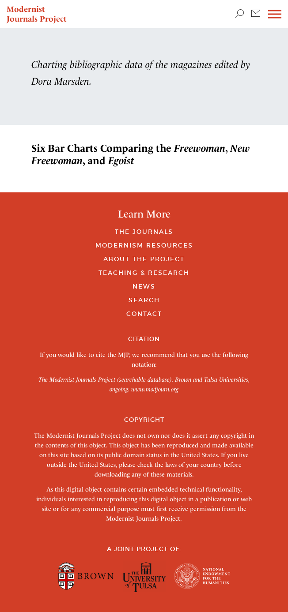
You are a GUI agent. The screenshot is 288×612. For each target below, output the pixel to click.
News (144, 286)
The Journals (144, 232)
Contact (144, 314)
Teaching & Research (144, 273)
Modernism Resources (144, 245)
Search (144, 300)
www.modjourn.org (154, 389)
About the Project (144, 259)
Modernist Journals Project (37, 13)
